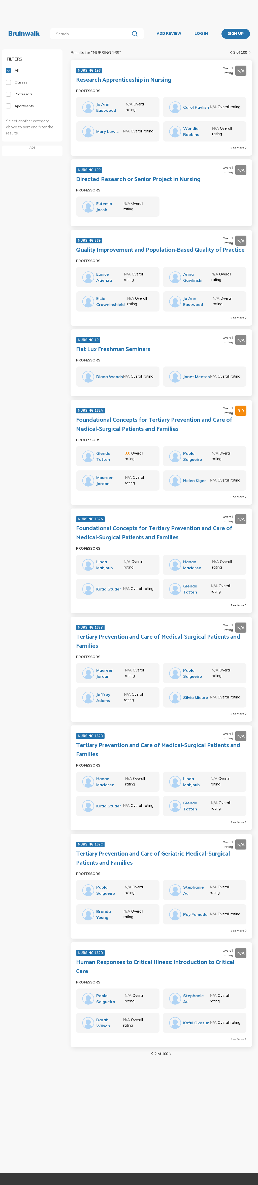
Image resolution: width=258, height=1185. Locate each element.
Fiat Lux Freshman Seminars (113, 349)
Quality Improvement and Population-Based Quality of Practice (160, 250)
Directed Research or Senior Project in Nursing (138, 179)
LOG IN (201, 34)
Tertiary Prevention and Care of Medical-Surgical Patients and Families (158, 642)
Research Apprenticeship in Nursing (123, 80)
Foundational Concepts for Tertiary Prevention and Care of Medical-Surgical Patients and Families (154, 425)
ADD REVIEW (169, 34)
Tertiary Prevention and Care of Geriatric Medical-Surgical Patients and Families (153, 859)
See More (238, 148)
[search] (91, 33)
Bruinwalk (24, 33)
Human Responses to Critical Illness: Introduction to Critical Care (155, 967)
